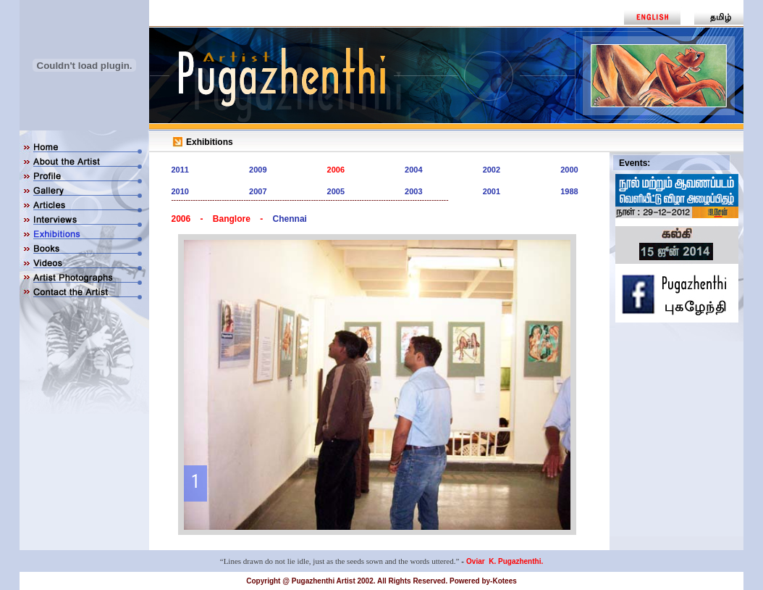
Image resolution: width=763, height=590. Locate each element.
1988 (569, 191)
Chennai (290, 219)
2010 (180, 191)
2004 (413, 169)
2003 (413, 191)
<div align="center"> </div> (377, 384)
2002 (491, 169)
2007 (257, 191)
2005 (336, 191)
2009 (257, 169)
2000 (569, 169)
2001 (491, 191)
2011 (180, 169)
